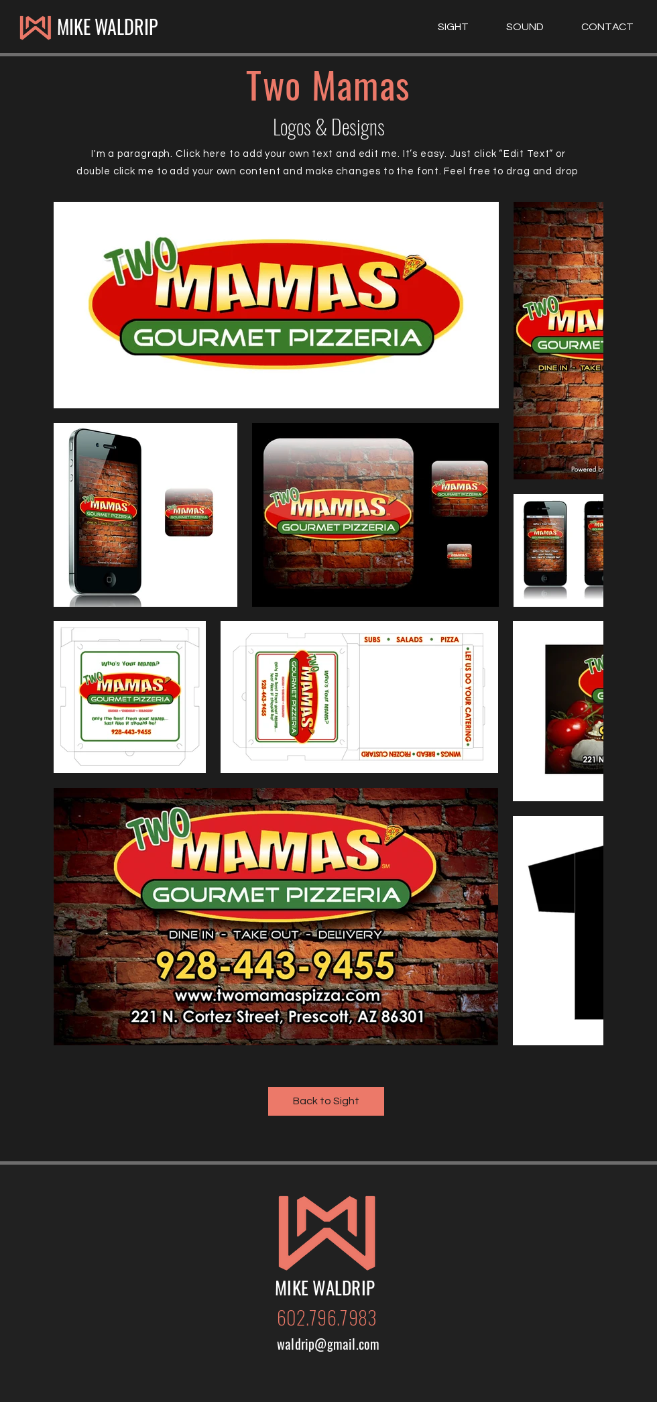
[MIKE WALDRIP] (107, 26)
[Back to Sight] (326, 1101)
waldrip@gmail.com (328, 1344)
